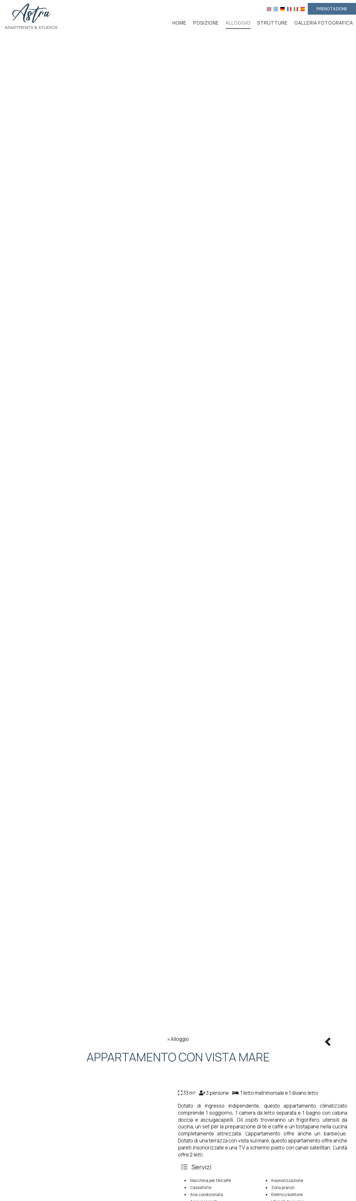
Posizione (206, 23)
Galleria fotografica (323, 23)
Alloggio (238, 23)
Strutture (272, 23)
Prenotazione (332, 8)
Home (179, 23)
